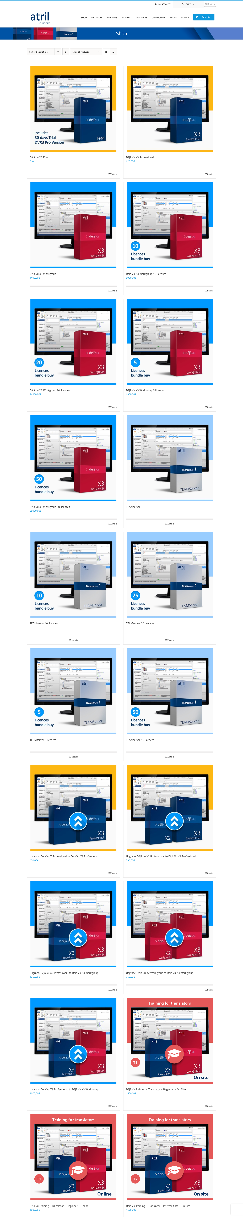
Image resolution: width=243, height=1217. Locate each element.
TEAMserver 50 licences (140, 740)
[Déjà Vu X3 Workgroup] (73, 225)
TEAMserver (133, 507)
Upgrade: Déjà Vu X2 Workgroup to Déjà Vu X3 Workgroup (159, 973)
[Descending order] (65, 51)
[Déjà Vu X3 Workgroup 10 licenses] (169, 225)
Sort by (38, 51)
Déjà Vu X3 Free (39, 157)
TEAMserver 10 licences (44, 623)
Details (114, 174)
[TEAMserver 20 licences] (169, 575)
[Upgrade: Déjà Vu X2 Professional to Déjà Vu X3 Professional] (169, 808)
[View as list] (113, 51)
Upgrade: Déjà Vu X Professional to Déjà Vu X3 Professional (64, 856)
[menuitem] (205, 17)
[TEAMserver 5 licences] (73, 691)
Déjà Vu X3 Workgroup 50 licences (50, 507)
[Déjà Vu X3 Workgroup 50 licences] (73, 458)
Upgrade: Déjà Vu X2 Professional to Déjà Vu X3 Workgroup (64, 973)
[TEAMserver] (169, 458)
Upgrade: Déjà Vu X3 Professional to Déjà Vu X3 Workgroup (64, 1089)
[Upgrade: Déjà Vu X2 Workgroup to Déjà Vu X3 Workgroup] (169, 924)
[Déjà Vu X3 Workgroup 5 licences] (169, 342)
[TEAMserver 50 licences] (169, 691)
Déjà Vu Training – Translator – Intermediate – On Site (158, 1206)
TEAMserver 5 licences (43, 740)
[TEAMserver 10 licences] (73, 575)
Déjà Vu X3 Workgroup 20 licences (50, 390)
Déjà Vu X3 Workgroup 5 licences (145, 390)
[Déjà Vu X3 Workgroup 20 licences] (73, 342)
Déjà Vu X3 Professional (140, 157)
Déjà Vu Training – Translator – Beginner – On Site (156, 1089)
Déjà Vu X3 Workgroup (43, 274)
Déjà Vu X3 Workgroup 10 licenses (146, 274)
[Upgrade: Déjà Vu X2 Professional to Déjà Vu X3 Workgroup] (73, 924)
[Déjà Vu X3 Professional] (169, 109)
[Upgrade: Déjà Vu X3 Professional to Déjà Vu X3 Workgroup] (73, 1041)
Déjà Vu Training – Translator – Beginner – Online (59, 1206)
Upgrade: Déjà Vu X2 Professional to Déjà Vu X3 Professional (161, 856)
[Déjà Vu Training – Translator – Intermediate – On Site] (169, 1157)
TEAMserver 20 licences (140, 623)
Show (81, 51)
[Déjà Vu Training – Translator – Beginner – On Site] (169, 1041)
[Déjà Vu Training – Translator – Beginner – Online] (73, 1157)
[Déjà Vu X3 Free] (73, 109)
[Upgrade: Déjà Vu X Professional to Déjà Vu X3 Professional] (73, 808)
